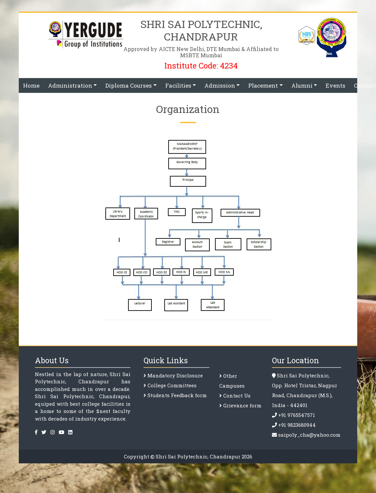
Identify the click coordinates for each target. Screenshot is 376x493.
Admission (219, 85)
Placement (263, 85)
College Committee (171, 385)
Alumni (301, 85)
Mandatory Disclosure (175, 375)
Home (31, 85)
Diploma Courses (128, 85)
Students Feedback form (177, 395)
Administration (70, 85)
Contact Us (236, 395)
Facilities (178, 85)
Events (335, 85)
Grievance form (241, 405)
